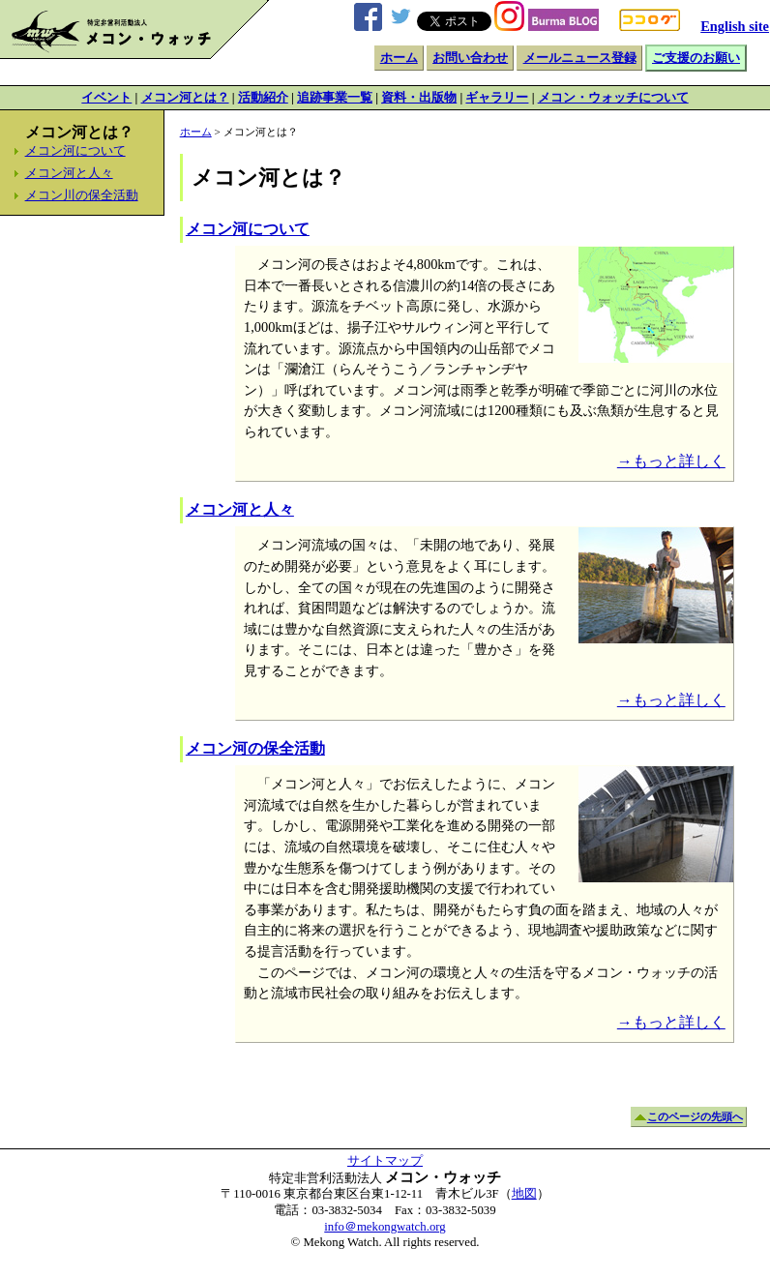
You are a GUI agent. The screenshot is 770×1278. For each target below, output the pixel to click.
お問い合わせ (470, 58)
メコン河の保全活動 (255, 748)
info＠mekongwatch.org (384, 1226)
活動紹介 (263, 97)
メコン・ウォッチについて (613, 97)
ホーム (399, 58)
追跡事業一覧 (334, 97)
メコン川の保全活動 (81, 195)
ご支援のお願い (696, 58)
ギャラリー (496, 97)
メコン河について (75, 151)
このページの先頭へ (695, 1117)
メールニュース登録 (580, 58)
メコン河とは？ (185, 97)
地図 (524, 1194)
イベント (106, 97)
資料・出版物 (419, 97)
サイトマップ (385, 1161)
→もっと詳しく (671, 461)
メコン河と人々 (69, 173)
